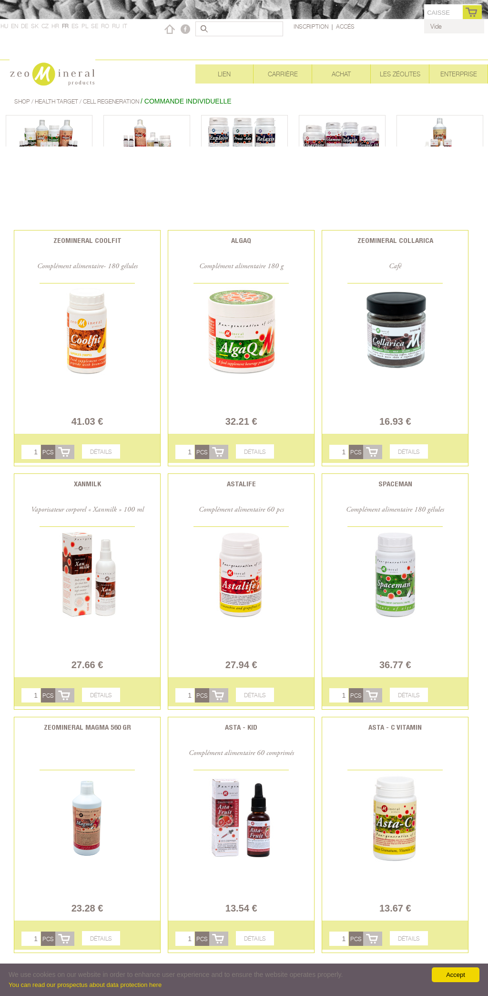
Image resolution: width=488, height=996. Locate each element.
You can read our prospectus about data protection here (85, 984)
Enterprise (458, 74)
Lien (224, 74)
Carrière (283, 74)
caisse (438, 12)
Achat (341, 74)
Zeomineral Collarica (395, 240)
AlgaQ (241, 240)
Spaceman (395, 484)
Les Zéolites (400, 74)
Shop (22, 101)
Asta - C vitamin (395, 727)
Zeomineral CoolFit (87, 240)
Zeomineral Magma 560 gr (87, 727)
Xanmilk (87, 484)
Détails (101, 451)
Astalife (241, 484)
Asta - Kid (241, 727)
